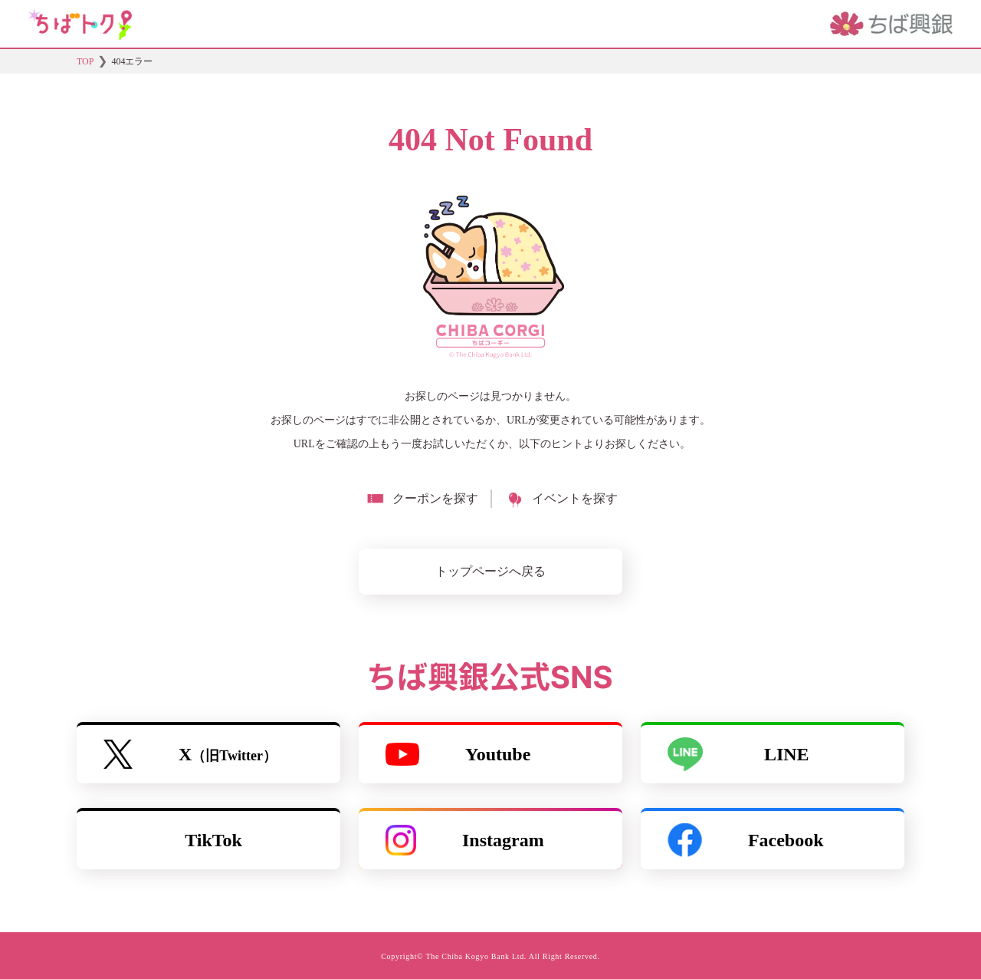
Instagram (465, 840)
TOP (85, 61)
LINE (738, 754)
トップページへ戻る (490, 571)
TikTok (213, 840)
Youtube (458, 754)
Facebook (746, 840)
